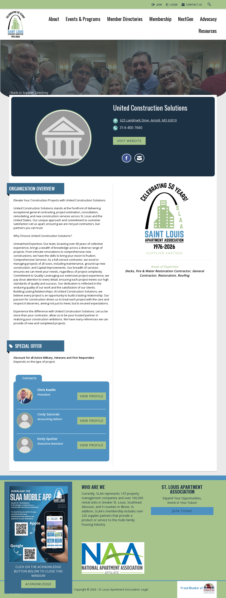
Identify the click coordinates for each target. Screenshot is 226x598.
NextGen (185, 19)
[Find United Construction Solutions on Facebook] (126, 158)
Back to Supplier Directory (28, 93)
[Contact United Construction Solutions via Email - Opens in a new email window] (139, 158)
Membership (160, 19)
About (54, 19)
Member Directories (125, 19)
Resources (208, 31)
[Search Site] (210, 4)
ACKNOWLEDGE (38, 584)
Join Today (182, 511)
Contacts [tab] (29, 378)
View (91, 396)
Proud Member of (198, 588)
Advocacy (208, 19)
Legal (144, 589)
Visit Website (129, 141)
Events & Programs (83, 19)
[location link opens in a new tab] (148, 120)
